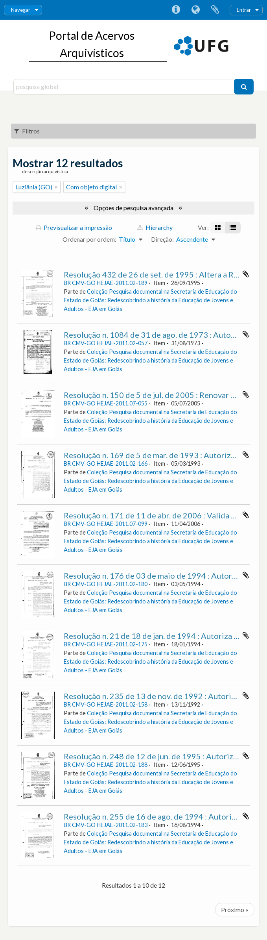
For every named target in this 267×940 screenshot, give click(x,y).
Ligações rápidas (176, 10)
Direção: (162, 239)
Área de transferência (215, 10)
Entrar (244, 10)
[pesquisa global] (124, 86)
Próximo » (235, 909)
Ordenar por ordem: (89, 239)
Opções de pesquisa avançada (133, 207)
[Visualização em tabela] (233, 227)
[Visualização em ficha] (217, 227)
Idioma (195, 10)
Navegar (20, 10)
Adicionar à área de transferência (246, 274)
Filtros (27, 131)
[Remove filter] (56, 187)
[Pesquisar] (244, 86)
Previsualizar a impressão (74, 227)
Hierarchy (155, 227)
